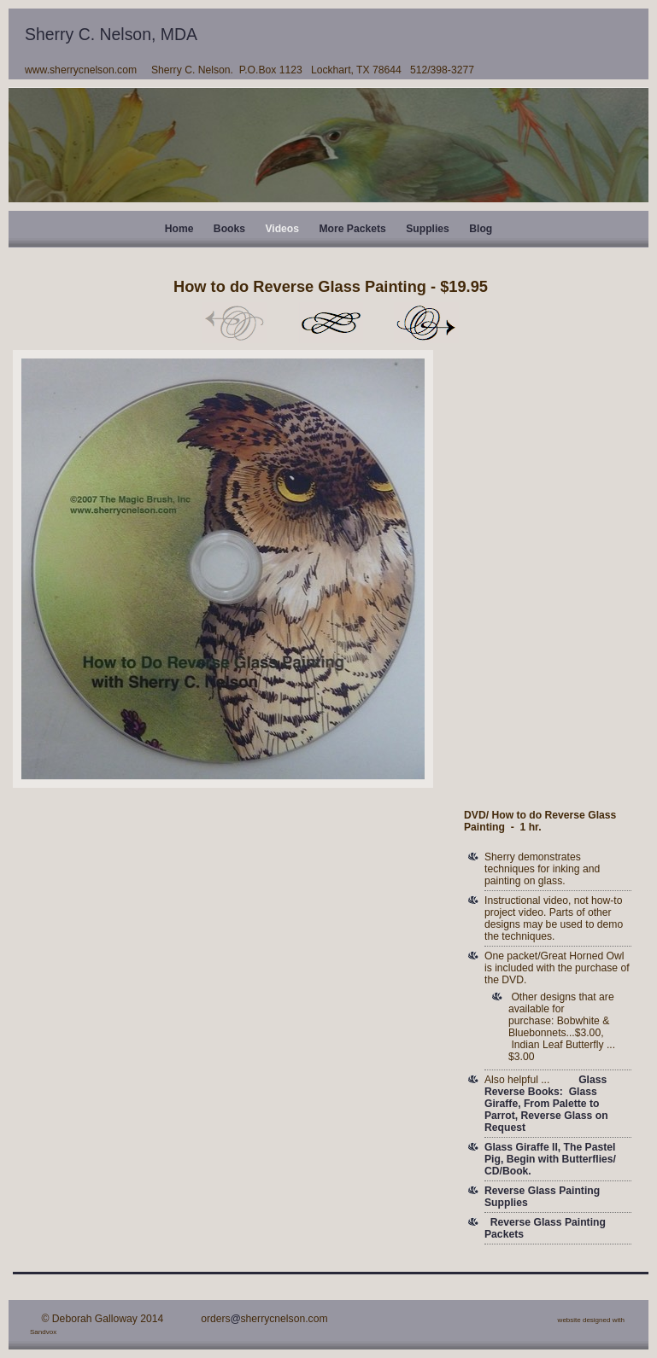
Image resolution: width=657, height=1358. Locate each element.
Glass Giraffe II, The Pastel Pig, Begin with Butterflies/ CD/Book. (550, 1159)
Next (426, 322)
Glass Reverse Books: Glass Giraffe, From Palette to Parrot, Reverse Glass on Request (546, 1104)
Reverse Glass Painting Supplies (542, 1197)
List (330, 322)
